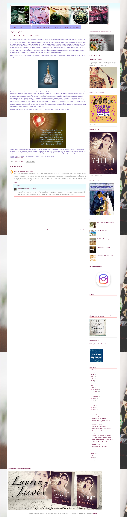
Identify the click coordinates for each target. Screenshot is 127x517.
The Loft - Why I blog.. (102, 230)
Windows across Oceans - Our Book (66, 27)
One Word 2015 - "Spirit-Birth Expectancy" (99, 447)
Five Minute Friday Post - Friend (105, 255)
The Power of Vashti (96, 59)
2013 (92, 455)
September (96, 396)
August (95, 398)
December (95, 389)
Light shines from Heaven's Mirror (105, 222)
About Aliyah (24, 27)
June (94, 403)
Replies (17, 185)
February (95, 412)
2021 (92, 374)
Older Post (82, 229)
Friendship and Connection (103, 247)
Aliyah (20, 188)
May (94, 405)
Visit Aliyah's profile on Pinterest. (98, 344)
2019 (92, 378)
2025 (92, 369)
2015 (92, 387)
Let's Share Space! (97, 424)
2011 (92, 460)
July (94, 400)
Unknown (16, 171)
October (95, 394)
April (94, 407)
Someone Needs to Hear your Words (101, 437)
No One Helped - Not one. (99, 416)
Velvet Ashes (19, 157)
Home (14, 27)
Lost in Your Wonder (97, 430)
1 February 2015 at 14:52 (30, 188)
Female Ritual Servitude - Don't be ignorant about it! (101, 421)
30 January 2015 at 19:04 (26, 171)
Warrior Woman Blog (41, 27)
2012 (92, 457)
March (94, 409)
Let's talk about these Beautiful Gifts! (101, 428)
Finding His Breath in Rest (99, 418)
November (95, 391)
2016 (92, 385)
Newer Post (14, 229)
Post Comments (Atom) (52, 235)
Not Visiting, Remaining (103, 239)
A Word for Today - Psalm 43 (99, 442)
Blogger (95, 513)
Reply (15, 182)
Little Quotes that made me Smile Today (102, 439)
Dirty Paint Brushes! (97, 433)
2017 (92, 383)
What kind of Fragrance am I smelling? (102, 435)
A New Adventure (96, 444)
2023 (92, 372)
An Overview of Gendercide (99, 450)
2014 (92, 453)
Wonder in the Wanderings (99, 426)
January (95, 414)
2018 (92, 381)
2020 (92, 376)
